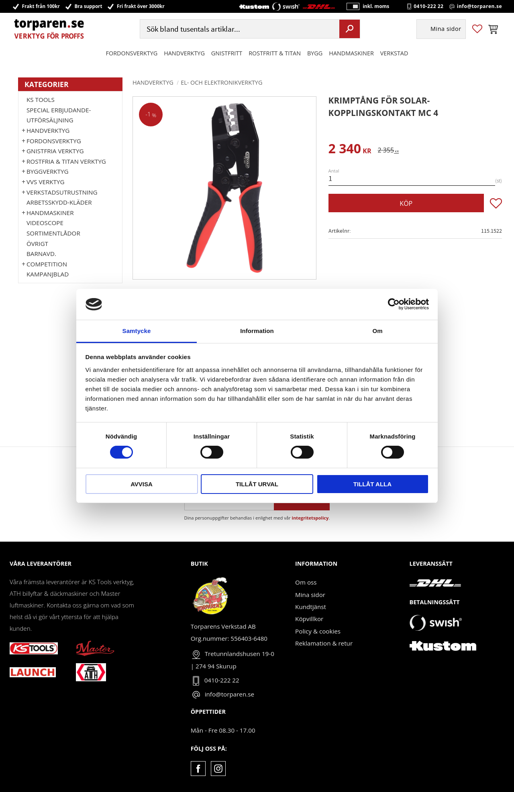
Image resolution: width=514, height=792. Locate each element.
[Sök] (349, 29)
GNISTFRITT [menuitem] (226, 53)
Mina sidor (310, 595)
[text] (349, 149)
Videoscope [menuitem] (45, 223)
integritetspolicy (310, 518)
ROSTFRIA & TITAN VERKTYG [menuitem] (66, 161)
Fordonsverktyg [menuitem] (132, 53)
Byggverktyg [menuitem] (47, 171)
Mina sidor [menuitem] (445, 29)
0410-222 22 (428, 6)
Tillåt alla (372, 484)
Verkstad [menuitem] (394, 53)
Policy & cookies (318, 631)
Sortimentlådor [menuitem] (53, 233)
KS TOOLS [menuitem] (41, 99)
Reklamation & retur (324, 643)
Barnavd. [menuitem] (41, 254)
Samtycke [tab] (136, 330)
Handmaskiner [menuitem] (351, 53)
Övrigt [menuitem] (37, 244)
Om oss (305, 582)
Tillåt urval (257, 484)
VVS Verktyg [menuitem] (45, 182)
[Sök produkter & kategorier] (238, 29)
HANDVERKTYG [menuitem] (184, 53)
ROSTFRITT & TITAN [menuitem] (275, 53)
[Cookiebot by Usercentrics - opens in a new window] (394, 304)
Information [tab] (257, 330)
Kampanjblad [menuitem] (48, 274)
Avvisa (142, 484)
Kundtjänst (310, 607)
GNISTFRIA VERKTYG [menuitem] (55, 151)
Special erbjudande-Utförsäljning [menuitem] (59, 115)
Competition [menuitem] (47, 264)
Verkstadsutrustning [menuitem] (62, 192)
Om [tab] (377, 330)
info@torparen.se (479, 6)
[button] (477, 29)
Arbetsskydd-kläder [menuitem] (59, 202)
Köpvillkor (309, 619)
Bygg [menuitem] (314, 53)
